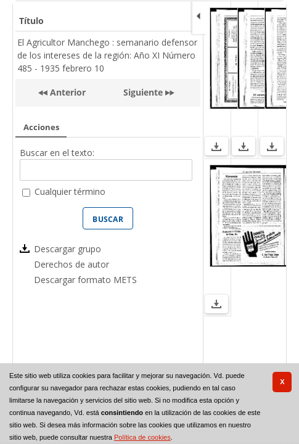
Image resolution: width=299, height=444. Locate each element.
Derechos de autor (71, 264)
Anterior (66, 92)
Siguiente (143, 92)
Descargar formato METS (85, 280)
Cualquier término (70, 191)
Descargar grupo (67, 249)
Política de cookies (142, 437)
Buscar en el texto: (57, 152)
